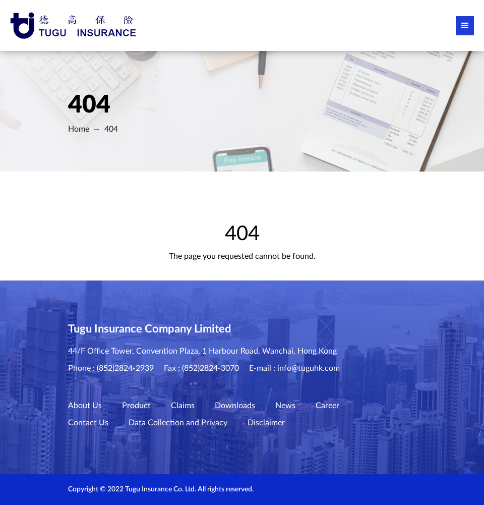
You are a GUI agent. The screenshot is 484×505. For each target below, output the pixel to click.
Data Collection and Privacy (178, 423)
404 (111, 129)
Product (136, 406)
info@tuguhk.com (308, 368)
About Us (85, 406)
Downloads (235, 406)
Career (327, 406)
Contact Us (88, 423)
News (285, 406)
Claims (183, 406)
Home (78, 129)
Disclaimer (266, 423)
